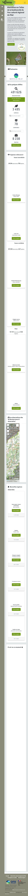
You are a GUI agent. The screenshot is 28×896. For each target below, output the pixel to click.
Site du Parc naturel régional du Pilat (18, 876)
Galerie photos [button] (16, 145)
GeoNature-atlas (13, 892)
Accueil (7, 876)
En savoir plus (11, 44)
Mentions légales (21, 877)
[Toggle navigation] (25, 2)
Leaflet (8, 480)
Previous (5, 76)
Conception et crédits (12, 877)
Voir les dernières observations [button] (16, 99)
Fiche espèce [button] (16, 199)
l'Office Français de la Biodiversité (18, 889)
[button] (8, 430)
